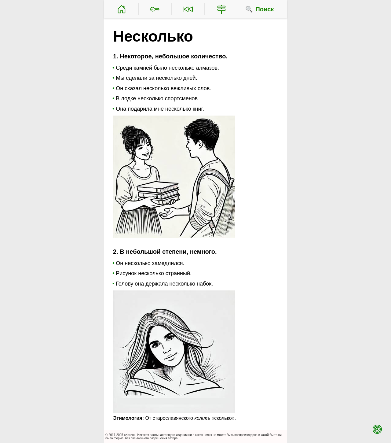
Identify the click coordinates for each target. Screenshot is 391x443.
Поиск (264, 9)
